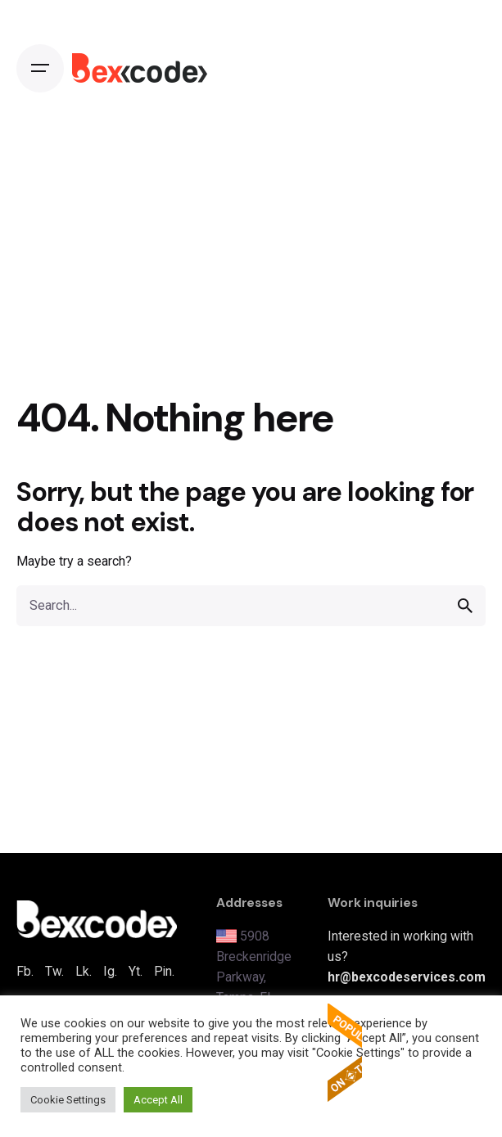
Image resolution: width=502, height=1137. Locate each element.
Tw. (54, 971)
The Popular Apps (345, 1053)
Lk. (83, 971)
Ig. (110, 971)
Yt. (135, 971)
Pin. (164, 971)
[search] (465, 605)
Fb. (25, 971)
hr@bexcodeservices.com (407, 977)
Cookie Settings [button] (68, 1100)
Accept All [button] (158, 1100)
